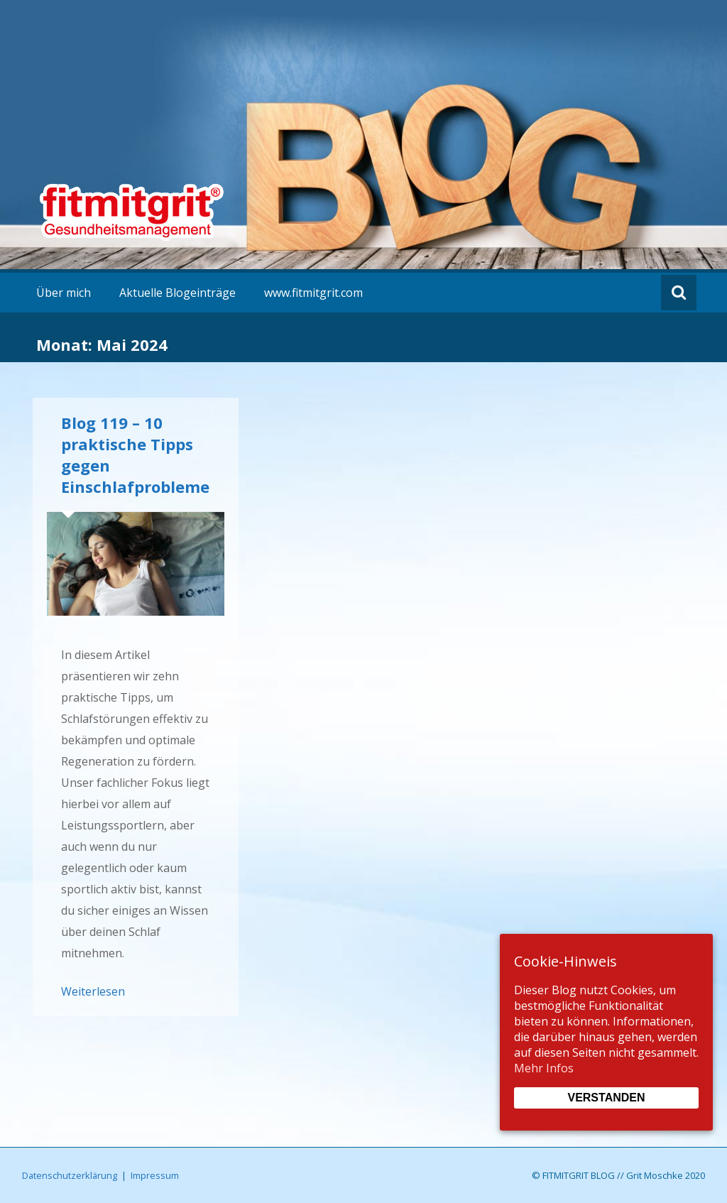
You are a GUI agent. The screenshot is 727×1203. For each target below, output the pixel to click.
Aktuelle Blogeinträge (177, 292)
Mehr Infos (544, 1068)
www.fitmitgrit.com (313, 292)
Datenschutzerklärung (69, 1175)
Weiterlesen (93, 991)
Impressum (155, 1175)
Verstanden (606, 1098)
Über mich (63, 292)
